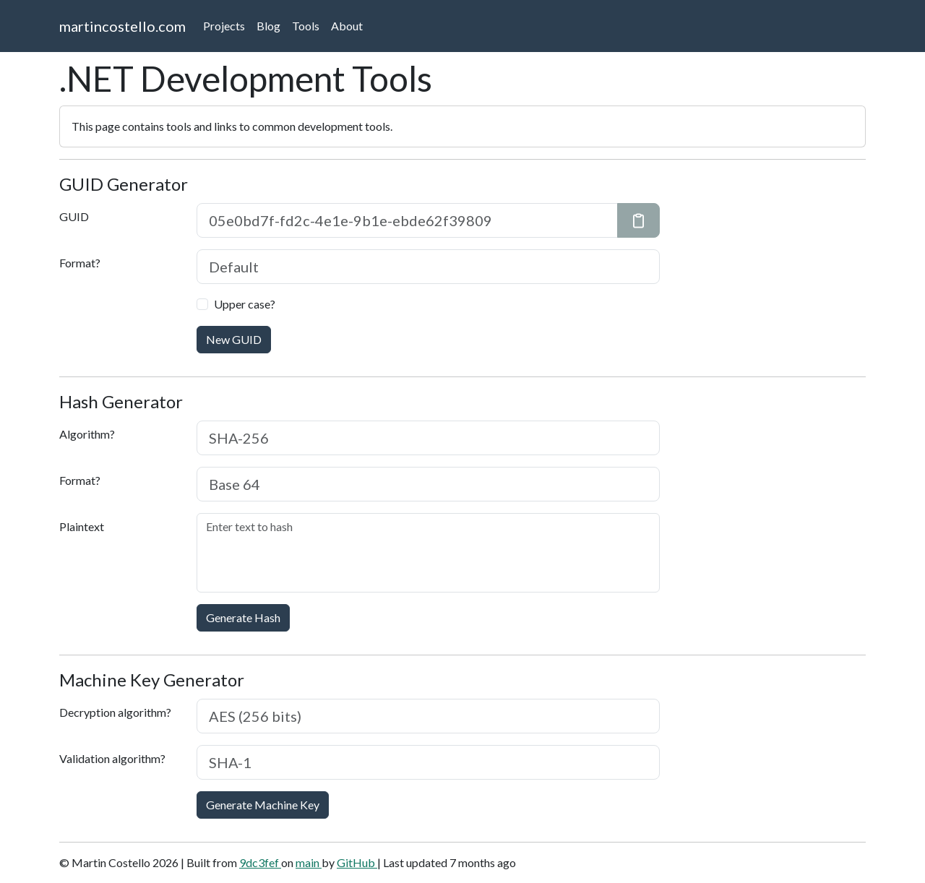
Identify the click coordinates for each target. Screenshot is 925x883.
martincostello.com (122, 26)
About (347, 26)
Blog (268, 26)
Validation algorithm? (112, 758)
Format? (79, 263)
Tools (305, 26)
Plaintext (81, 526)
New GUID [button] (234, 339)
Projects (224, 26)
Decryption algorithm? (115, 712)
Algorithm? (87, 434)
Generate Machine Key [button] (262, 804)
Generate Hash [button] (243, 617)
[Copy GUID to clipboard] (638, 220)
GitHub (357, 862)
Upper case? (244, 304)
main (309, 862)
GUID (74, 216)
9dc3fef (260, 862)
